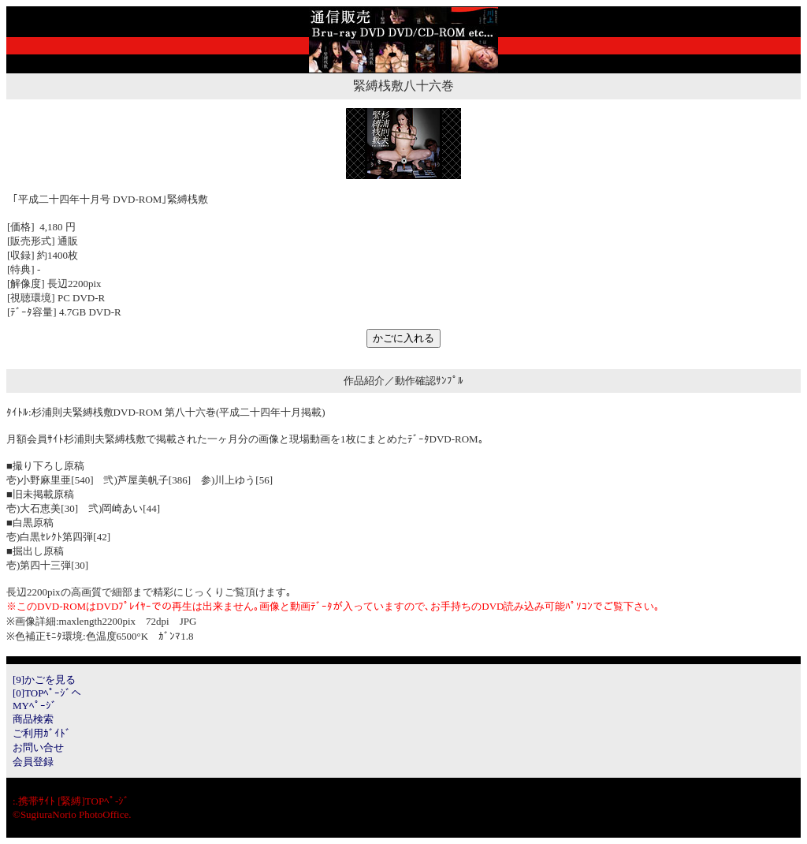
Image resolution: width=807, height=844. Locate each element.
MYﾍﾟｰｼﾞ (35, 705)
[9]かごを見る (44, 679)
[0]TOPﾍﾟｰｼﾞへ (47, 693)
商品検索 (33, 719)
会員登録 (33, 761)
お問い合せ (38, 747)
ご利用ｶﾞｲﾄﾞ (42, 733)
